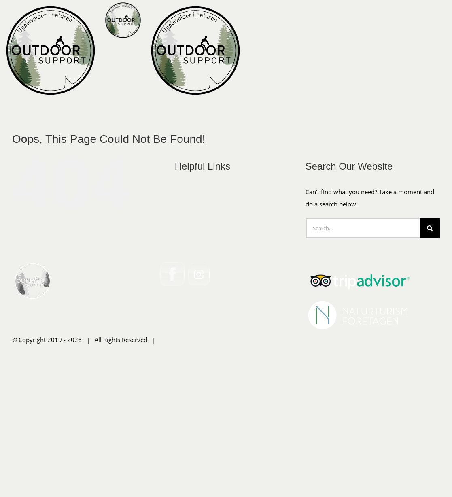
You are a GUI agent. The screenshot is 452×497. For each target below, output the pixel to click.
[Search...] (363, 354)
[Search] (430, 354)
